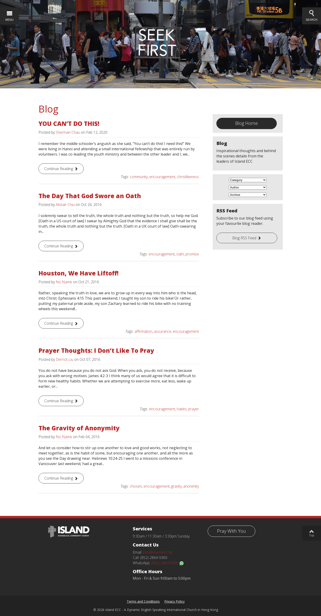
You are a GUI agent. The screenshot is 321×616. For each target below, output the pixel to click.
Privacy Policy (174, 601)
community (139, 176)
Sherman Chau (68, 132)
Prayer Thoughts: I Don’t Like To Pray (96, 350)
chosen (136, 486)
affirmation (143, 331)
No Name (64, 281)
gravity (176, 486)
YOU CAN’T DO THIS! (68, 123)
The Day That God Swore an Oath (89, 196)
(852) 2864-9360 (167, 562)
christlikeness (188, 176)
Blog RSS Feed (244, 237)
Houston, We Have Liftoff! (78, 273)
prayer (193, 408)
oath (180, 254)
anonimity (191, 486)
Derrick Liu (64, 359)
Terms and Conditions (143, 601)
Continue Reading (58, 168)
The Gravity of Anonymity (79, 428)
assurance (162, 331)
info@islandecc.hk (157, 552)
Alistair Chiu (65, 204)
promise (192, 254)
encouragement (162, 176)
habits (182, 408)
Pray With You (231, 531)
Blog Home (246, 123)
